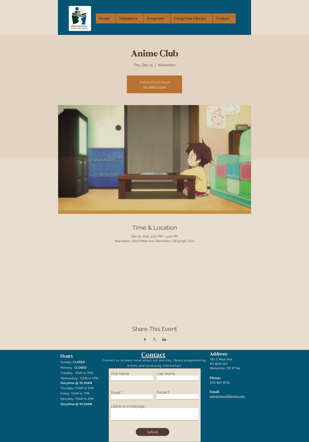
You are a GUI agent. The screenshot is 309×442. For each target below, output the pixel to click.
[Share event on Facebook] (145, 339)
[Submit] (152, 432)
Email (115, 392)
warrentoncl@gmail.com (227, 396)
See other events (154, 87)
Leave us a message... (128, 406)
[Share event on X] (154, 339)
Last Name (166, 374)
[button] (157, 18)
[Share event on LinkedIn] (164, 339)
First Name (120, 374)
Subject (163, 392)
